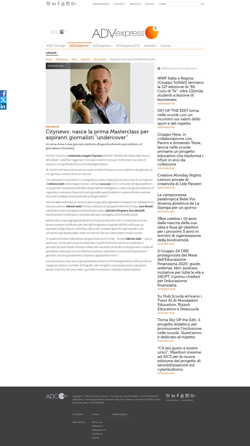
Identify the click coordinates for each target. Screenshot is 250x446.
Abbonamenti (101, 4)
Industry (85, 59)
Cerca (166, 46)
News (75, 59)
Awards (150, 46)
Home (49, 59)
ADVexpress (79, 46)
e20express (103, 46)
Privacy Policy (172, 400)
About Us (135, 4)
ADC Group (56, 46)
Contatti (119, 4)
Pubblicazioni (119, 414)
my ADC (149, 4)
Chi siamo (77, 414)
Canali (95, 414)
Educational (99, 59)
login (162, 4)
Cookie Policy (186, 400)
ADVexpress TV (99, 430)
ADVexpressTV (128, 46)
